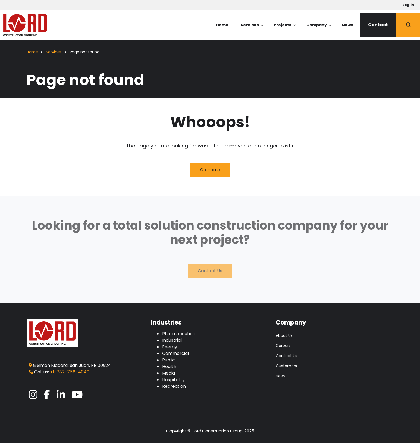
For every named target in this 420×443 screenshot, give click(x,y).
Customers (286, 366)
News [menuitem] (347, 25)
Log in (408, 4)
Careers (283, 345)
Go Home (210, 170)
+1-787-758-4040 (69, 372)
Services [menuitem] (252, 29)
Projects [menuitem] (285, 29)
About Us (284, 335)
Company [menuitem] (318, 29)
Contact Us (210, 271)
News (281, 376)
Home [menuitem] (222, 25)
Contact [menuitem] (378, 25)
